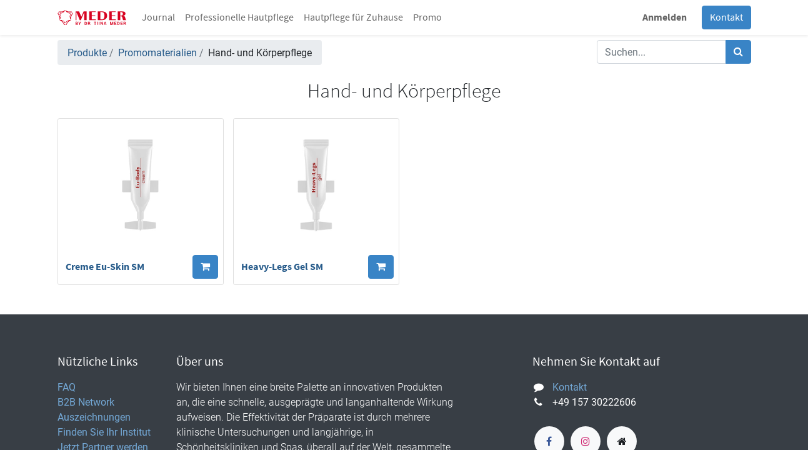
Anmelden (664, 17)
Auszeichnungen (94, 417)
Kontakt (726, 17)
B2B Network (85, 402)
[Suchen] (738, 52)
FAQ (66, 387)
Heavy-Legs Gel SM (282, 267)
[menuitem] (158, 17)
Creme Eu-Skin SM (105, 267)
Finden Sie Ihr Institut (104, 432)
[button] (205, 267)
